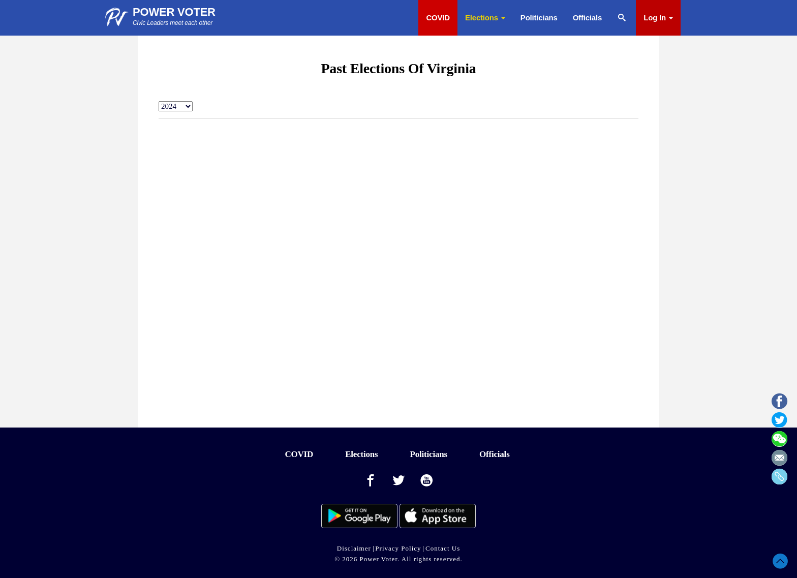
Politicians (539, 17)
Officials (587, 17)
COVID (438, 17)
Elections (485, 17)
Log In (658, 17)
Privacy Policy (398, 548)
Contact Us (442, 548)
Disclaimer (354, 548)
